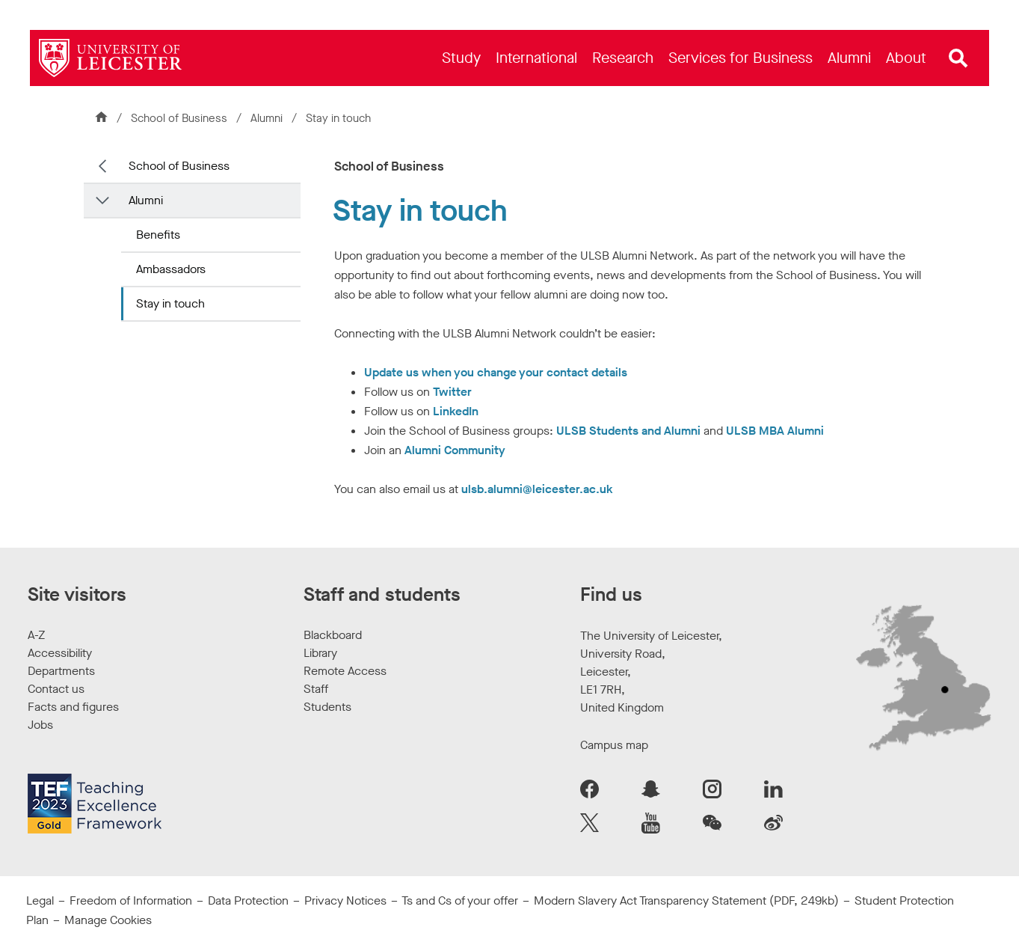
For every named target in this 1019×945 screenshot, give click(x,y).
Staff (316, 689)
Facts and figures (73, 707)
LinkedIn (455, 411)
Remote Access (345, 671)
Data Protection (248, 900)
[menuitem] (461, 58)
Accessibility (60, 653)
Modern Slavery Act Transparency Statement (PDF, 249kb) (686, 900)
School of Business (179, 118)
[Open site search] (958, 58)
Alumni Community (454, 450)
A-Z (36, 635)
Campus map (614, 745)
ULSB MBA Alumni (775, 430)
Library (320, 653)
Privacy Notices (345, 900)
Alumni (268, 118)
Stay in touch (170, 303)
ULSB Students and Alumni (628, 430)
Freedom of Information (131, 900)
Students (327, 707)
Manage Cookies (108, 920)
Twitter (452, 392)
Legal (40, 900)
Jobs (40, 725)
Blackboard (333, 635)
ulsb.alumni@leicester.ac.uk (537, 489)
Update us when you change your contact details (495, 372)
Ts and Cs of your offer (459, 900)
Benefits (158, 234)
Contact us (56, 689)
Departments (61, 671)
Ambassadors (171, 269)
